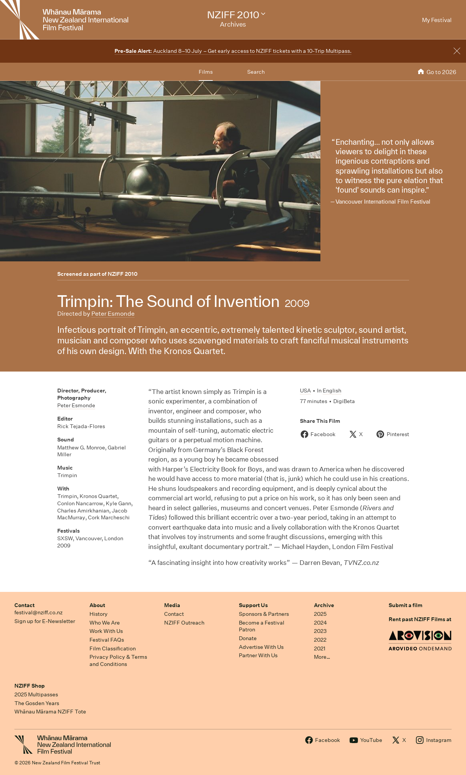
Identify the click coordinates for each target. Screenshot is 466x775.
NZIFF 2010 (123, 273)
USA (305, 390)
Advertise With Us (261, 647)
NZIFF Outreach (184, 622)
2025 (320, 614)
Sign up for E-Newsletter (44, 621)
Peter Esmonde (113, 313)
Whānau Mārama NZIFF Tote (50, 711)
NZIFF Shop (29, 685)
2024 (320, 622)
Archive (324, 605)
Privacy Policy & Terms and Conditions (118, 660)
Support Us (253, 605)
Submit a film (405, 605)
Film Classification (112, 648)
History (98, 614)
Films (206, 71)
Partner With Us (258, 655)
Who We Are (104, 622)
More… (322, 656)
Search (256, 71)
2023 (320, 631)
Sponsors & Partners (264, 614)
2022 (320, 639)
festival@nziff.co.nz (38, 612)
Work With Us (106, 631)
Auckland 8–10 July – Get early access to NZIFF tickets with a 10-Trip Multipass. (233, 50)
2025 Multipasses (36, 694)
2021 (319, 648)
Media (172, 605)
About (97, 605)
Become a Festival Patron (261, 626)
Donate (248, 638)
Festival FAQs (106, 639)
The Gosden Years (36, 703)
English (332, 390)
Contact (24, 605)
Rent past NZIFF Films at (420, 619)
